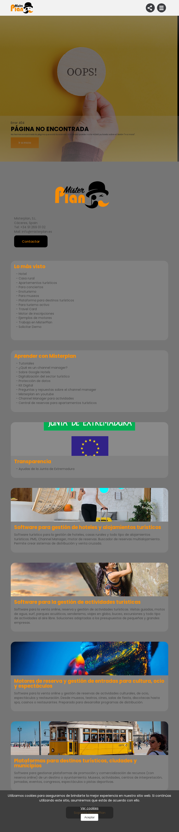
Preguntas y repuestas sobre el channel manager (57, 389)
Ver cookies (89, 808)
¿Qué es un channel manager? (43, 367)
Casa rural (27, 278)
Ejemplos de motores (35, 318)
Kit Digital (26, 385)
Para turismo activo (34, 305)
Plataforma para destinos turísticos (46, 300)
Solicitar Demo (30, 327)
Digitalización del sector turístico (44, 376)
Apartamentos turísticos (38, 283)
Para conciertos (31, 287)
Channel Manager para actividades (46, 398)
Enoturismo (27, 291)
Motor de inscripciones (36, 313)
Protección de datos (34, 381)
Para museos (29, 296)
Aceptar (89, 817)
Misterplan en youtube (36, 394)
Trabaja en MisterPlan (35, 322)
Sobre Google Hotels (34, 372)
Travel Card (28, 309)
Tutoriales (26, 363)
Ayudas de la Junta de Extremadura (46, 469)
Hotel (23, 274)
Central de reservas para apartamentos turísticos (58, 403)
